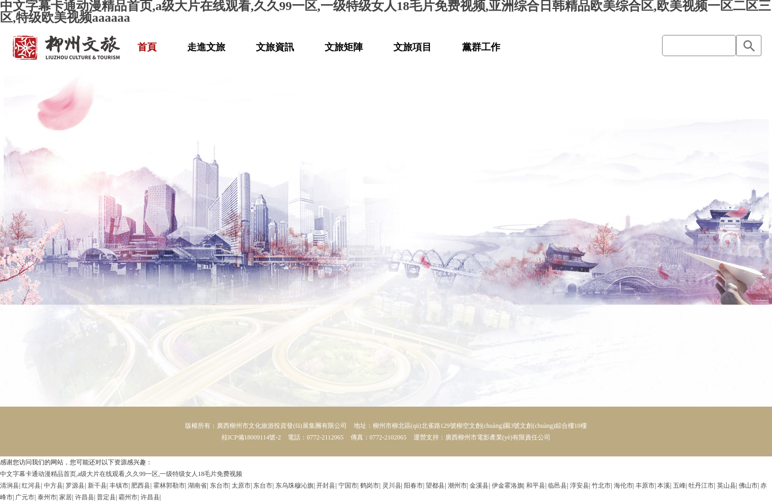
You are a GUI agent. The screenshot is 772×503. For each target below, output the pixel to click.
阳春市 (413, 485)
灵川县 (391, 485)
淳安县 (579, 485)
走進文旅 (206, 47)
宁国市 (347, 485)
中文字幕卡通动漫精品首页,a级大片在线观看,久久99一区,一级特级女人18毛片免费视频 (121, 474)
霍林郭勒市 (169, 485)
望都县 (435, 485)
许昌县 (84, 497)
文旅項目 (412, 47)
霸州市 (127, 497)
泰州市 (47, 497)
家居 (65, 497)
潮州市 (457, 485)
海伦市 (623, 485)
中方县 (53, 485)
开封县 (325, 485)
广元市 (24, 497)
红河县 (31, 485)
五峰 (679, 485)
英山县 (726, 485)
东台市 (219, 485)
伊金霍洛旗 (507, 485)
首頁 (147, 47)
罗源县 (75, 485)
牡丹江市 (701, 485)
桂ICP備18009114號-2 (251, 437)
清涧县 (9, 485)
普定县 (106, 497)
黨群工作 (481, 47)
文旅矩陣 (344, 47)
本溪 (663, 485)
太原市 (241, 485)
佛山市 (748, 485)
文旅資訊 (275, 47)
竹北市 (601, 485)
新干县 (97, 485)
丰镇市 (118, 485)
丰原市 (645, 485)
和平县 (535, 485)
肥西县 (140, 485)
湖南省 (197, 485)
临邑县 (557, 485)
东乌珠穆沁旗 (294, 485)
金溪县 (479, 485)
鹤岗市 (369, 485)
